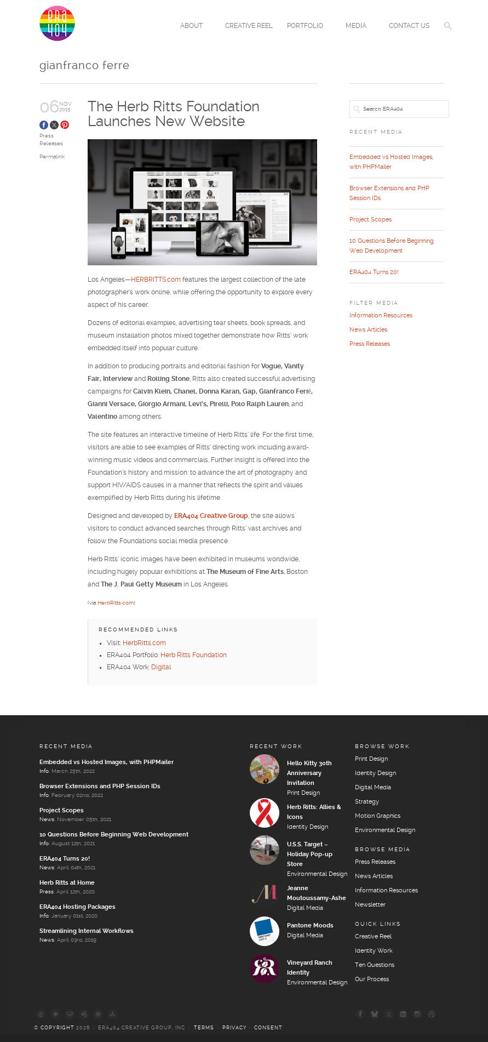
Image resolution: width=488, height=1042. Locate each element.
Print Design (303, 793)
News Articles (368, 330)
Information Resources (380, 315)
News (46, 819)
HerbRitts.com (115, 603)
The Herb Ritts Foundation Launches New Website (174, 114)
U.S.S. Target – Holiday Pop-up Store (309, 854)
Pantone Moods (310, 926)
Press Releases (369, 344)
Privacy (234, 1028)
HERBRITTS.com (156, 280)
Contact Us (409, 26)
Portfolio (306, 26)
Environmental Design (317, 874)
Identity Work (374, 951)
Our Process (372, 979)
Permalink (52, 157)
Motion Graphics (377, 816)
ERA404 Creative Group (211, 516)
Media (357, 26)
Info (44, 771)
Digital (161, 667)
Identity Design (307, 827)
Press (46, 892)
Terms (204, 1028)
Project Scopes (370, 220)
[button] (448, 32)
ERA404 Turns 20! (374, 272)
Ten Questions (374, 965)
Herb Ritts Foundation (193, 655)
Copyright (57, 1028)
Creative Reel (249, 26)
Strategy (367, 802)
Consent (268, 1028)
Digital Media (305, 908)
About (193, 26)
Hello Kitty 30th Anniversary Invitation (309, 773)
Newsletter (370, 905)
